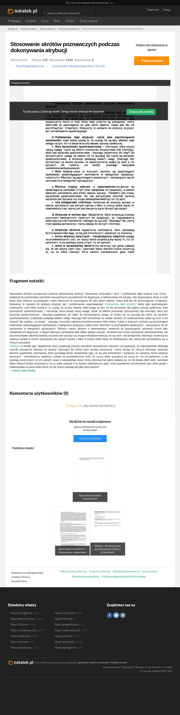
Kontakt (168, 667)
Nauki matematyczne (67, 630)
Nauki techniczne (20, 647)
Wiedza (70, 21)
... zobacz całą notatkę (22, 370)
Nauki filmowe (63, 618)
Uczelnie (31, 21)
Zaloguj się (74, 405)
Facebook (109, 615)
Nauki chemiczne (65, 612)
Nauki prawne (63, 636)
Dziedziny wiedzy (22, 605)
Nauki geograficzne (66, 624)
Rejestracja (153, 9)
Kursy (45, 21)
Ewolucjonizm (149, 571)
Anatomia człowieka (100, 571)
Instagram (123, 615)
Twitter (116, 615)
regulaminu (82, 662)
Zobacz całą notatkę (141, 111)
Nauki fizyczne (19, 624)
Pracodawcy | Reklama (132, 667)
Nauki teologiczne (65, 647)
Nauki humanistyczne (23, 630)
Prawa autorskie (111, 667)
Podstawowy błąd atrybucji (120, 304)
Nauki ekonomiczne (22, 618)
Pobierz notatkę (152, 60)
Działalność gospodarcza (126, 571)
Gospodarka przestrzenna (85, 576)
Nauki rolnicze (19, 641)
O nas (148, 667)
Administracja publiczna (74, 571)
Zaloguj (167, 9)
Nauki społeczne (64, 641)
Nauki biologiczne (21, 612)
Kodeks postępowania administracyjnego (124, 576)
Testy (57, 21)
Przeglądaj (14, 21)
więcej (111, 3)
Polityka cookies (119, 662)
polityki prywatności (100, 662)
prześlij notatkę (90, 438)
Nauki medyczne (20, 636)
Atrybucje (15, 346)
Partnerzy (157, 667)
